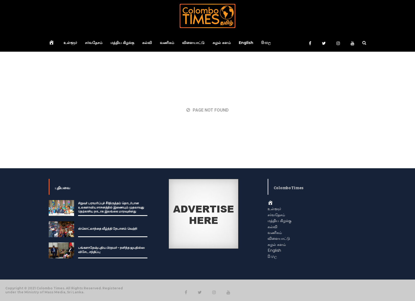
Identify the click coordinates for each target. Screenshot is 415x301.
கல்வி (147, 42)
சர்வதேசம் (93, 42)
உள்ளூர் (70, 42)
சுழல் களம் (222, 42)
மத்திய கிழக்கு (122, 42)
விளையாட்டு (193, 42)
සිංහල (266, 42)
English (246, 42)
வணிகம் (167, 42)
